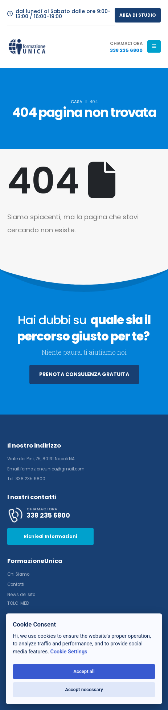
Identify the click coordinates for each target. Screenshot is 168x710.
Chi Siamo (18, 574)
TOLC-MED (18, 603)
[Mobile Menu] (154, 46)
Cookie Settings (68, 652)
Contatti (15, 584)
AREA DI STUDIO (137, 15)
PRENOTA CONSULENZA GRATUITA (84, 374)
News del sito (21, 594)
